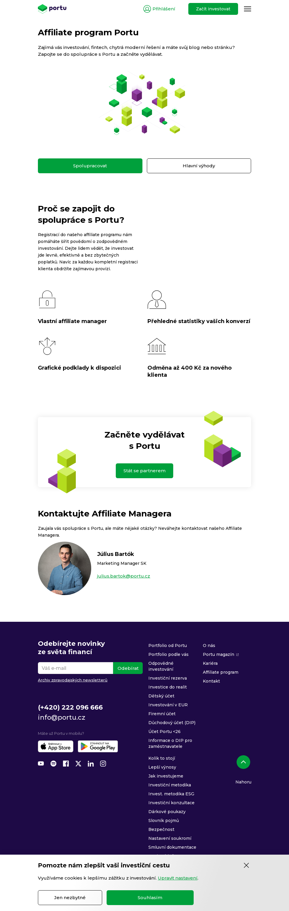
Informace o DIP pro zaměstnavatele (170, 743)
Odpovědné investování (161, 666)
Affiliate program (220, 672)
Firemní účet (162, 713)
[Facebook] (66, 764)
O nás (209, 645)
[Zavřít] (246, 865)
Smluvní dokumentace (172, 847)
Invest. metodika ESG (171, 793)
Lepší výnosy (162, 767)
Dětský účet (161, 696)
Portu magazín (218, 654)
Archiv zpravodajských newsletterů (72, 680)
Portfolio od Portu (167, 645)
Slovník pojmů (163, 820)
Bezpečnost (161, 829)
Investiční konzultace (171, 802)
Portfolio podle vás (168, 654)
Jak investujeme (165, 776)
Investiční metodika (169, 785)
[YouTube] (41, 764)
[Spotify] (53, 764)
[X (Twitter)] (78, 764)
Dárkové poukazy (167, 811)
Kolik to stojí (161, 758)
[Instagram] (103, 764)
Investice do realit (167, 687)
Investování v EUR (168, 705)
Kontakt (211, 681)
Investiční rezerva (167, 678)
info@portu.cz (61, 717)
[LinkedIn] (91, 764)
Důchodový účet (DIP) (171, 722)
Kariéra (210, 663)
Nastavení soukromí (169, 838)
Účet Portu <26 (164, 731)
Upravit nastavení (178, 878)
